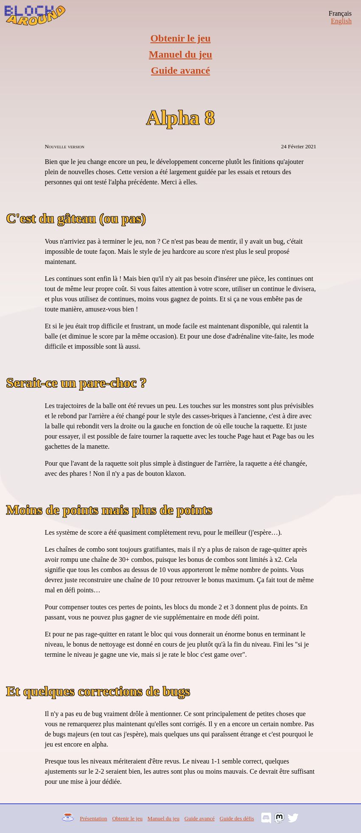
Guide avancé (180, 70)
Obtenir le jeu (180, 38)
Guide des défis (237, 818)
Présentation (93, 818)
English (341, 21)
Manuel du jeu (180, 54)
